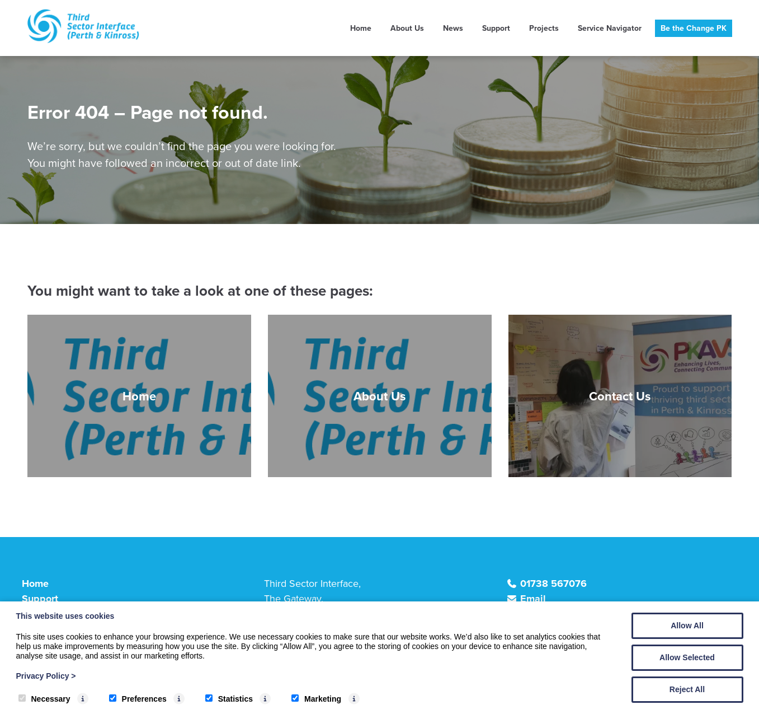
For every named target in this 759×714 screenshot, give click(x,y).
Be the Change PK (694, 28)
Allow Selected (687, 657)
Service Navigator (610, 28)
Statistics (229, 698)
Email (533, 598)
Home (360, 28)
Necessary (44, 698)
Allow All (687, 625)
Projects (544, 28)
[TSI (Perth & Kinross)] (83, 40)
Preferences (138, 698)
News (453, 28)
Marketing (316, 698)
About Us (407, 28)
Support (496, 28)
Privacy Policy (46, 675)
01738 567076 (553, 583)
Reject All (687, 689)
